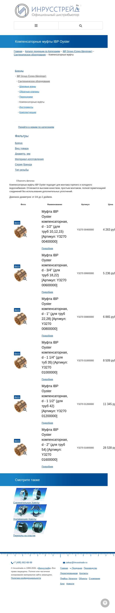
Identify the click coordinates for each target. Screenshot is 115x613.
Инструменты (26, 107)
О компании (94, 578)
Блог (62, 584)
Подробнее (47, 248)
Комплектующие (27, 112)
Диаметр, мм (22, 153)
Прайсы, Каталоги (68, 578)
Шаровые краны (27, 86)
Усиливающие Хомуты (24, 519)
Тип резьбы (22, 169)
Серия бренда (23, 164)
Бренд (18, 143)
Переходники (26, 97)
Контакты (83, 573)
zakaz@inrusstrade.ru (76, 562)
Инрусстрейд (44, 568)
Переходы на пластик (24, 535)
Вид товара (22, 148)
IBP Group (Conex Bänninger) (77, 51)
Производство (90, 568)
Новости (70, 584)
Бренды (19, 70)
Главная (18, 51)
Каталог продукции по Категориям (42, 51)
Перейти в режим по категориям (36, 127)
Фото (17, 222)
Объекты (83, 578)
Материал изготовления (29, 159)
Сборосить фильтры (25, 181)
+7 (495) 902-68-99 (22, 562)
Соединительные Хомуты (26, 502)
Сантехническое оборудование (30, 54)
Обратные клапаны (29, 91)
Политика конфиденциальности (26, 578)
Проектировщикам (69, 573)
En (78, 9)
